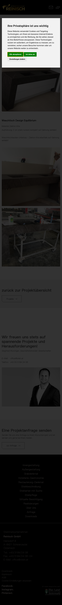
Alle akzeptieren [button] (15, 54)
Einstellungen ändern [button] (17, 59)
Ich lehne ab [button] (30, 54)
